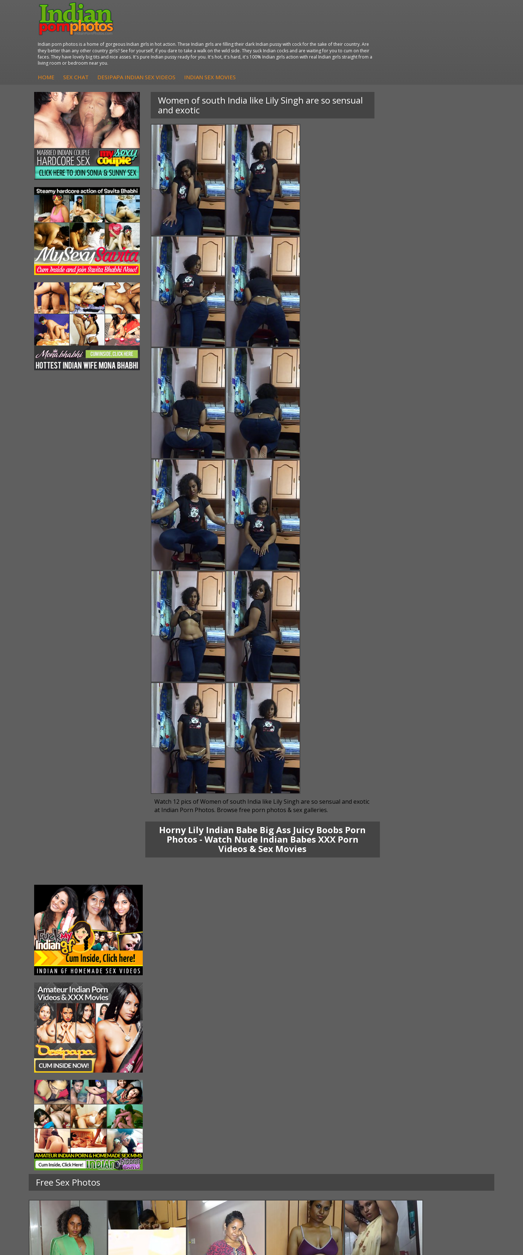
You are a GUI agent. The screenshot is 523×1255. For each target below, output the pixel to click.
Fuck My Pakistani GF (146, 1136)
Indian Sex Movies (326, 39)
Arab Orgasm (369, 1100)
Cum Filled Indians (375, 1114)
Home (162, 39)
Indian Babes (214, 1129)
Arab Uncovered (218, 1136)
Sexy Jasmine (59, 1114)
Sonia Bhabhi (59, 1107)
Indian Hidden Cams (222, 1107)
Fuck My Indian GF (220, 1114)
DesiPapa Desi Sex (143, 1122)
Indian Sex (133, 1114)
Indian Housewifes (143, 1129)
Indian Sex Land (372, 1136)
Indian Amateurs (218, 1122)
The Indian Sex (448, 1100)
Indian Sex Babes (296, 1129)
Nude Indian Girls (296, 1136)
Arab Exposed (137, 1107)
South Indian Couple (67, 1129)
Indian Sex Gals (294, 1122)
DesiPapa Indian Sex (145, 1100)
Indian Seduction (295, 1114)
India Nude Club (372, 1122)
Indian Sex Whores (298, 1107)
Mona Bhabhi (60, 1100)
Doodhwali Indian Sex (456, 1107)
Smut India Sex (448, 1129)
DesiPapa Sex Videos (223, 1100)
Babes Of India (371, 1107)
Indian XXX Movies (452, 1136)
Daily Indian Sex (450, 1114)
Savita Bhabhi (60, 1122)
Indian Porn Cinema (299, 1100)
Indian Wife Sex (449, 1122)
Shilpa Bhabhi (60, 1136)
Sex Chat (192, 39)
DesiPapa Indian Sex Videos (253, 39)
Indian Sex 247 (371, 1129)
